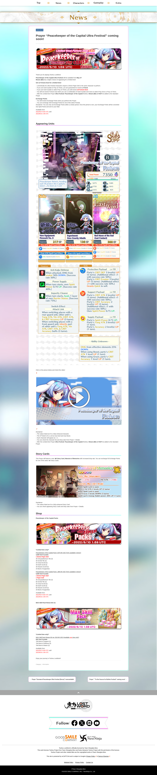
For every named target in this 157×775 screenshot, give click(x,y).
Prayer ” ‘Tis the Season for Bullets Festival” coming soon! (108, 679)
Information (45, 664)
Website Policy (68, 762)
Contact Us (89, 762)
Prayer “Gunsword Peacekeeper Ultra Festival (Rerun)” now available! (52, 679)
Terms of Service (104, 756)
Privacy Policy (91, 756)
